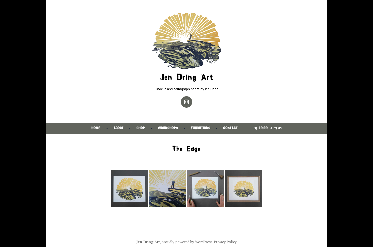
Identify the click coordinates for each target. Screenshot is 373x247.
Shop (140, 128)
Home (96, 128)
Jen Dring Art (186, 78)
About (118, 128)
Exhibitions (200, 128)
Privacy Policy (225, 241)
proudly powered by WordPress (187, 241)
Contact (230, 128)
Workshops (168, 128)
